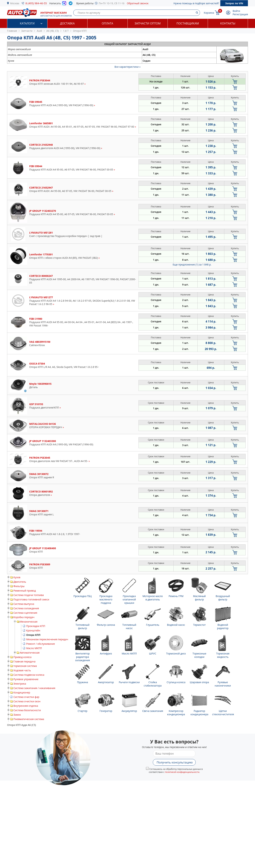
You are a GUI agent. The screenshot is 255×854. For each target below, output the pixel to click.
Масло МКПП (34, 648)
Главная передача (24, 661)
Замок (17, 714)
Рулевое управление (25, 679)
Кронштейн (33, 630)
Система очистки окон (26, 701)
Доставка (67, 23)
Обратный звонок (138, 3)
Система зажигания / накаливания (34, 688)
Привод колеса (22, 657)
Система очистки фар (26, 697)
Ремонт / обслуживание (40, 643)
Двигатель (19, 581)
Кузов (16, 577)
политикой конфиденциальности (182, 772)
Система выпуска (23, 604)
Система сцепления (25, 612)
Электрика (19, 683)
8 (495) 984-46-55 (36, 3)
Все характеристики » (128, 66)
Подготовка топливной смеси (31, 599)
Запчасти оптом (148, 23)
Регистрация (240, 14)
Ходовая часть (22, 670)
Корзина (209, 12)
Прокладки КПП (35, 626)
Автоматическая (29, 652)
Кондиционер (21, 692)
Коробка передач (23, 617)
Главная (12, 30)
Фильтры (18, 586)
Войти (236, 11)
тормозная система (25, 666)
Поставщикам (188, 23)
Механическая (28, 621)
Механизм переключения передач (47, 639)
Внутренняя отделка (25, 705)
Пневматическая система (28, 719)
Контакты (227, 23)
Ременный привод (24, 590)
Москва (14, 3)
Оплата (107, 23)
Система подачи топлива (28, 595)
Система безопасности (27, 710)
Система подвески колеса (28, 674)
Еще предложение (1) (192, 264)
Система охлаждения (26, 608)
